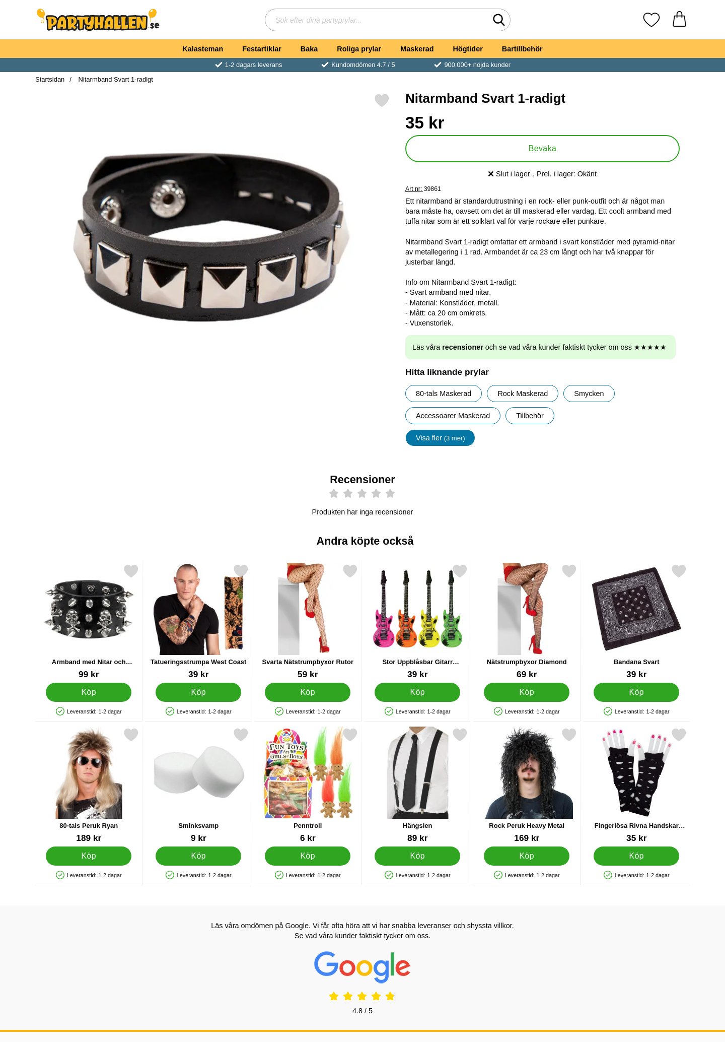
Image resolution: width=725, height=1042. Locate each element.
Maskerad (416, 49)
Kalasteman (202, 49)
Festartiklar (261, 49)
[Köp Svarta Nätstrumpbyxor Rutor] (307, 692)
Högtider (468, 49)
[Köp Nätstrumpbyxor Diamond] (526, 692)
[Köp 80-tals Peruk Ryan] (88, 856)
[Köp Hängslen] (417, 856)
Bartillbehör (522, 49)
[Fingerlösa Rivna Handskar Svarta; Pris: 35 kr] (636, 785)
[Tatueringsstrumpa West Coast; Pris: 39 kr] (198, 621)
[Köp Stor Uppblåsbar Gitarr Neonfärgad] (417, 692)
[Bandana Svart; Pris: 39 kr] (636, 621)
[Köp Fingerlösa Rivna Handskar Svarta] (636, 856)
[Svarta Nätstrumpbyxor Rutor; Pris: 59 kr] (307, 621)
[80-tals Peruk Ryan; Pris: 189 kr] (88, 785)
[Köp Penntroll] (307, 856)
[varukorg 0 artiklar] (679, 20)
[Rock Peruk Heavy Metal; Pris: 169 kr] (527, 785)
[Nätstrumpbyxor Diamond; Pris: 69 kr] (527, 621)
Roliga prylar (359, 49)
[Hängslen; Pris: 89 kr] (417, 785)
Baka (309, 49)
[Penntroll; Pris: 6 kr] (307, 785)
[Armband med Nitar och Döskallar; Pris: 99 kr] (88, 621)
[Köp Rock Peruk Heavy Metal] (526, 856)
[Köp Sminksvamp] (198, 856)
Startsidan (49, 79)
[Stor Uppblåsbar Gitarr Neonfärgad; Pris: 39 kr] (417, 621)
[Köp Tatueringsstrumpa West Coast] (198, 692)
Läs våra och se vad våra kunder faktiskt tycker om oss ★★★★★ (539, 347)
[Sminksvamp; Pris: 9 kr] (198, 785)
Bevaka (543, 148)
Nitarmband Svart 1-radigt (115, 79)
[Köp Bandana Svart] (636, 692)
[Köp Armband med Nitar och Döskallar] (88, 692)
